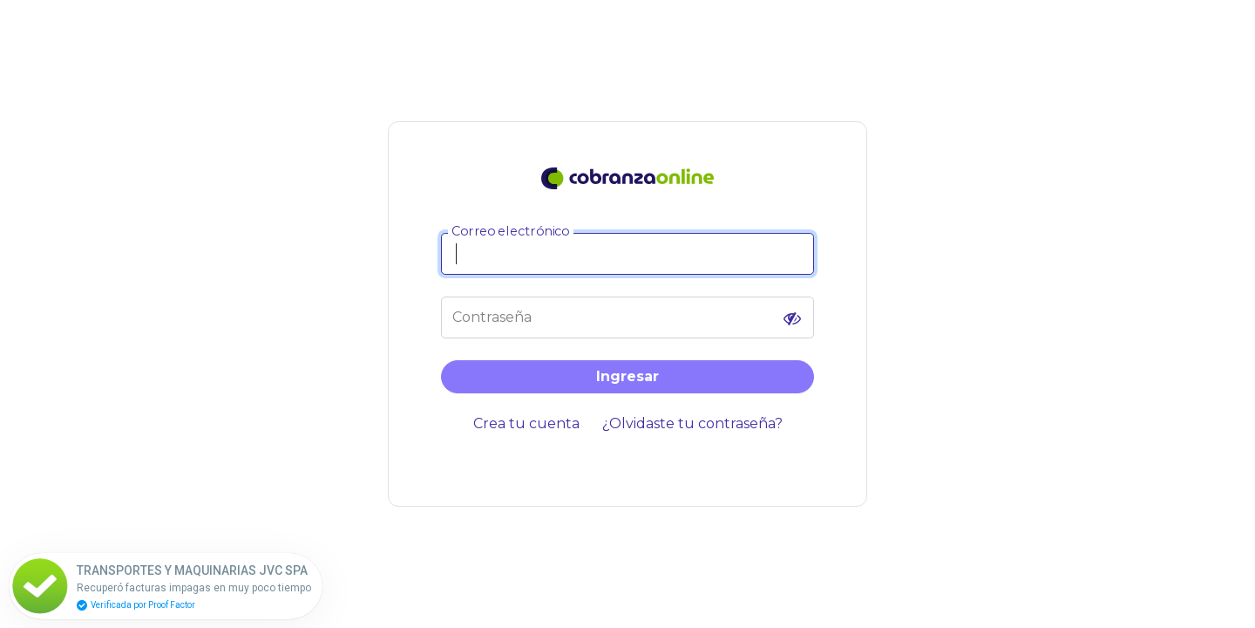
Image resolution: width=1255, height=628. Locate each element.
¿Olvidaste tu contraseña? (692, 423)
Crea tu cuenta (526, 423)
